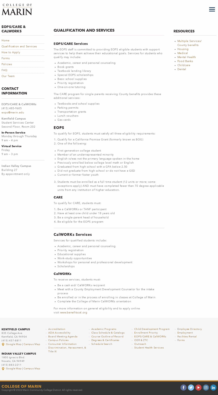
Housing (183, 49)
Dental (181, 69)
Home (6, 40)
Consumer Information (62, 344)
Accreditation (56, 329)
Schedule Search (101, 344)
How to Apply (11, 52)
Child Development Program (152, 329)
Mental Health (186, 57)
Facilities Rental (187, 336)
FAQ (4, 70)
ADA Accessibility (59, 333)
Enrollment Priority (146, 333)
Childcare (183, 65)
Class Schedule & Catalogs (108, 333)
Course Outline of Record (107, 336)
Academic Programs (103, 329)
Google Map (12, 344)
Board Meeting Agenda (62, 336)
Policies (7, 64)
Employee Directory (189, 329)
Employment (185, 333)
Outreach (140, 344)
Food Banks (185, 61)
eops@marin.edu (13, 112)
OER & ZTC (141, 340)
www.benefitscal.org (73, 312)
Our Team (8, 76)
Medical (182, 53)
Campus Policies (58, 340)
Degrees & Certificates (105, 340)
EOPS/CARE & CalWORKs (150, 336)
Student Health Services (149, 348)
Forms (6, 58)
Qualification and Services (19, 46)
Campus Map (32, 344)
